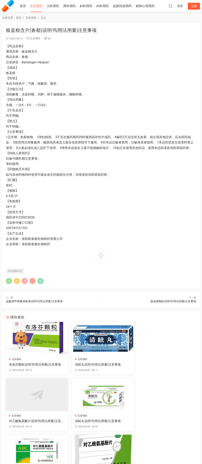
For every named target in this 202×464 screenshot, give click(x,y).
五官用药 (36, 6)
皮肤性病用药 (122, 6)
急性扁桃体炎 (15, 271)
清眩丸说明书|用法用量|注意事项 (96, 364)
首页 (23, 6)
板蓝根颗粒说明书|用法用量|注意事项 (173, 301)
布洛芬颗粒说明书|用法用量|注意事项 (35, 364)
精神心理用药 (145, 6)
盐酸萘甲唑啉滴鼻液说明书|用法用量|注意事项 (34, 301)
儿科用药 (53, 6)
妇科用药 (86, 6)
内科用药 (102, 6)
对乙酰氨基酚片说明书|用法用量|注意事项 (164, 365)
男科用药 (69, 6)
